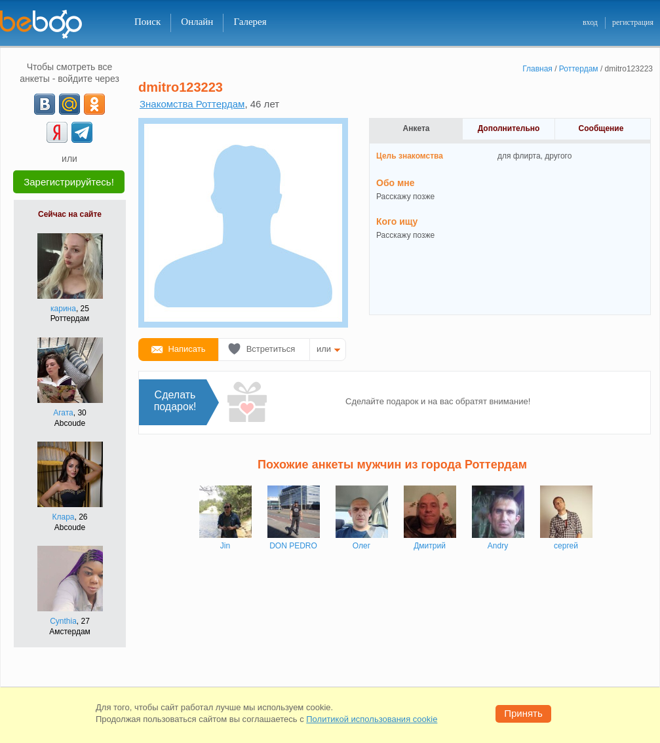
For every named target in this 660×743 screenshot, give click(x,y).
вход (590, 22)
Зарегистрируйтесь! (69, 181)
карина (63, 308)
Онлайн (197, 21)
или (324, 349)
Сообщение (601, 128)
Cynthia (63, 621)
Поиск (147, 21)
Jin (225, 545)
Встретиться (271, 349)
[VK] (44, 104)
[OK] (94, 104)
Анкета (416, 128)
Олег (361, 545)
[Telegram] (81, 132)
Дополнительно (509, 128)
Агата (63, 412)
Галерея (249, 21)
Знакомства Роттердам (192, 103)
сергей (566, 545)
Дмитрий (430, 545)
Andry (498, 545)
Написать (186, 349)
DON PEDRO (293, 545)
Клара (63, 517)
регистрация (632, 22)
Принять (523, 713)
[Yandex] (57, 132)
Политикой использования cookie (371, 719)
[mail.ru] (69, 104)
